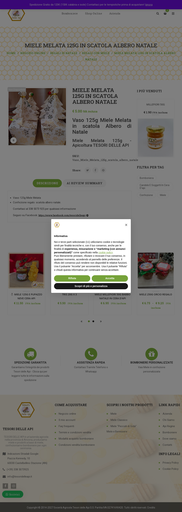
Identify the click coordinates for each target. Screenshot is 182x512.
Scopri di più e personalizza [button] (91, 286)
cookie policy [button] (105, 252)
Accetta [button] (109, 278)
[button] (126, 225)
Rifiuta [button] (72, 278)
